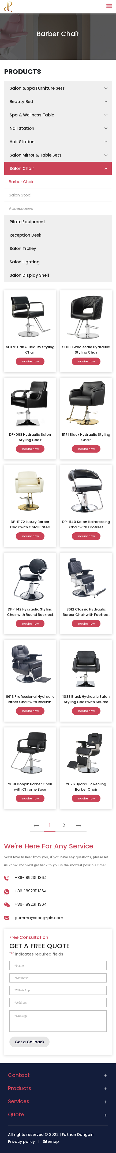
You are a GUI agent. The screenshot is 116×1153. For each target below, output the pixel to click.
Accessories (21, 208)
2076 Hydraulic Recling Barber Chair (86, 787)
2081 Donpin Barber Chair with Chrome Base (30, 787)
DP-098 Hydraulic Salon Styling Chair (30, 437)
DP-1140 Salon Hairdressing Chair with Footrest (86, 524)
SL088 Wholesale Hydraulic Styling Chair (86, 349)
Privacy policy (21, 1141)
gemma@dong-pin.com (39, 917)
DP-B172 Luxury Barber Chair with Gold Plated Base (30, 527)
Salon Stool (20, 195)
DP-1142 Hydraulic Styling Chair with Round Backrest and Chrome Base (30, 615)
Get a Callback (29, 1042)
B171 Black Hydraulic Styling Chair (86, 437)
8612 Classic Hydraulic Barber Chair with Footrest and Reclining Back (86, 615)
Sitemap (51, 1141)
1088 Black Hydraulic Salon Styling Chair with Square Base (86, 702)
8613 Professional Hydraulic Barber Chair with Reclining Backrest (30, 702)
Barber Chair (21, 181)
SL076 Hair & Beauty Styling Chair (30, 349)
